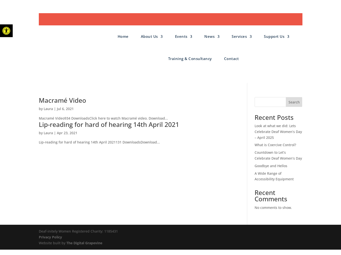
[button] (6, 30)
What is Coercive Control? (275, 145)
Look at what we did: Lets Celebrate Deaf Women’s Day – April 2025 (278, 131)
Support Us (274, 36)
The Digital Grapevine (84, 243)
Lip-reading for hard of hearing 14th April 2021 (109, 124)
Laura (48, 108)
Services (239, 36)
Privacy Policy (50, 237)
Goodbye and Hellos (271, 165)
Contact (231, 58)
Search (294, 102)
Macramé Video (62, 100)
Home (123, 36)
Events (181, 36)
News (209, 36)
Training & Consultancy (190, 58)
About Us (149, 36)
